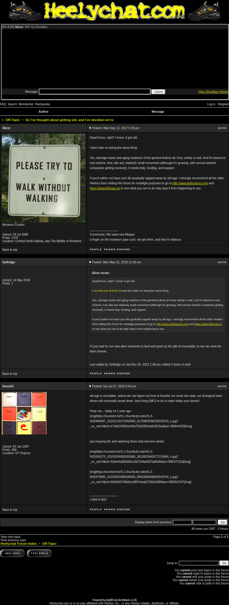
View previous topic (13, 540)
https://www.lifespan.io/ (105, 188)
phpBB (109, 600)
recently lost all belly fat (107, 290)
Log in (211, 104)
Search (12, 104)
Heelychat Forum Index (19, 543)
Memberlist (26, 104)
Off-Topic (13, 120)
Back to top (9, 249)
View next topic (11, 537)
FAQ (3, 104)
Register (223, 104)
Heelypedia (42, 104)
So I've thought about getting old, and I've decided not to (69, 120)
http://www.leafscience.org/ (190, 183)
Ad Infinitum (124, 600)
